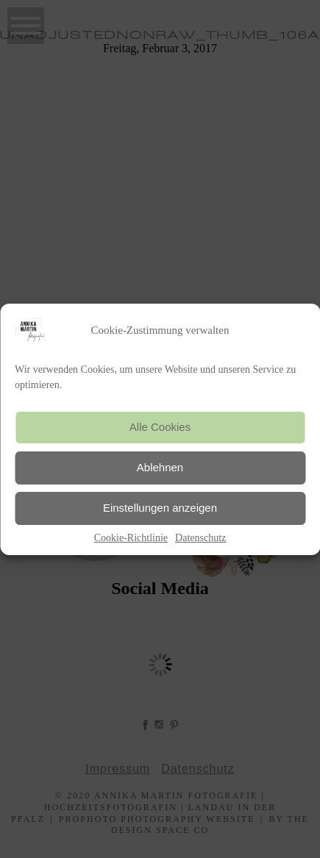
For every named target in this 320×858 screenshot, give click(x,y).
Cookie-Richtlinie (131, 537)
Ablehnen (160, 467)
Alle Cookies (160, 427)
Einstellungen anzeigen (160, 507)
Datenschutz (200, 537)
